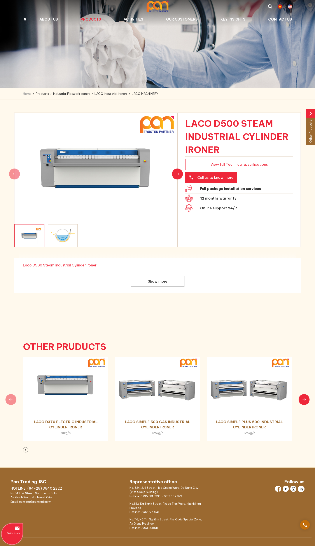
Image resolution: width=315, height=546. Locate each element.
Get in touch (12, 530)
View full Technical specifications (239, 164)
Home (24, 19)
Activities (133, 19)
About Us (48, 19)
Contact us (280, 19)
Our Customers (182, 19)
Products (91, 19)
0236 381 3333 (150, 496)
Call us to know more (211, 177)
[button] (177, 174)
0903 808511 (149, 528)
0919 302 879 (173, 496)
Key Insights (232, 19)
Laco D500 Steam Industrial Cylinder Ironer (59, 265)
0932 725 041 (149, 512)
